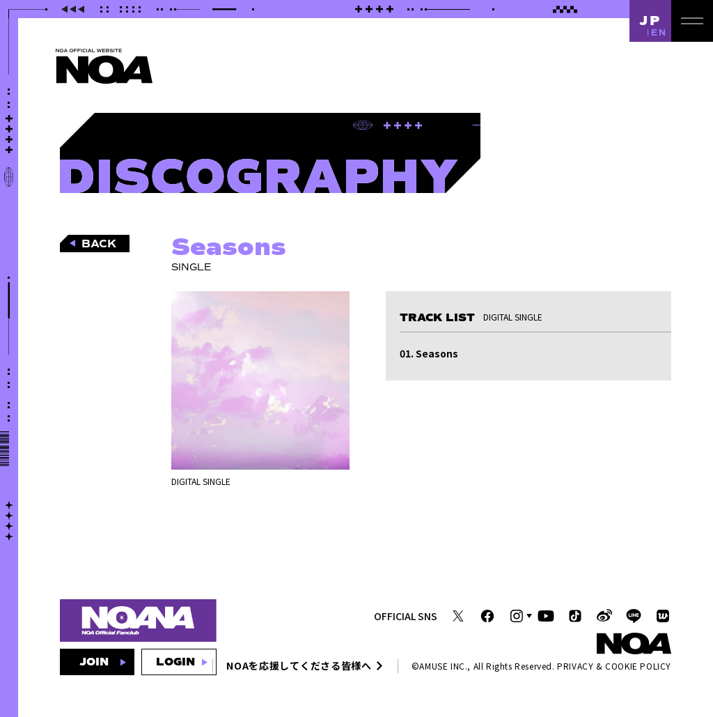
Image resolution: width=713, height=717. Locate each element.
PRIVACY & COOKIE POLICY (614, 666)
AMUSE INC (441, 666)
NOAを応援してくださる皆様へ (299, 665)
